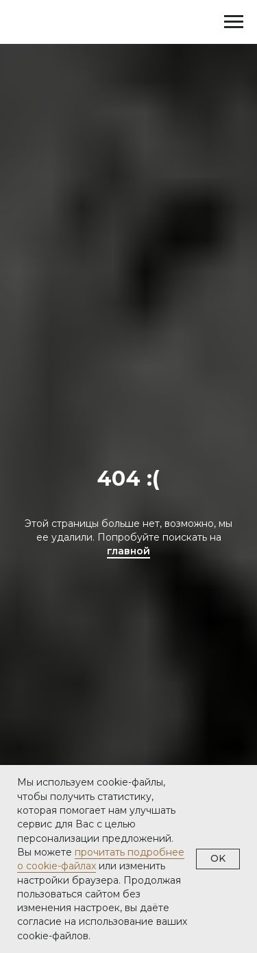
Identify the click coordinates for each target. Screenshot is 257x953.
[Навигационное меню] (233, 22)
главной (128, 551)
